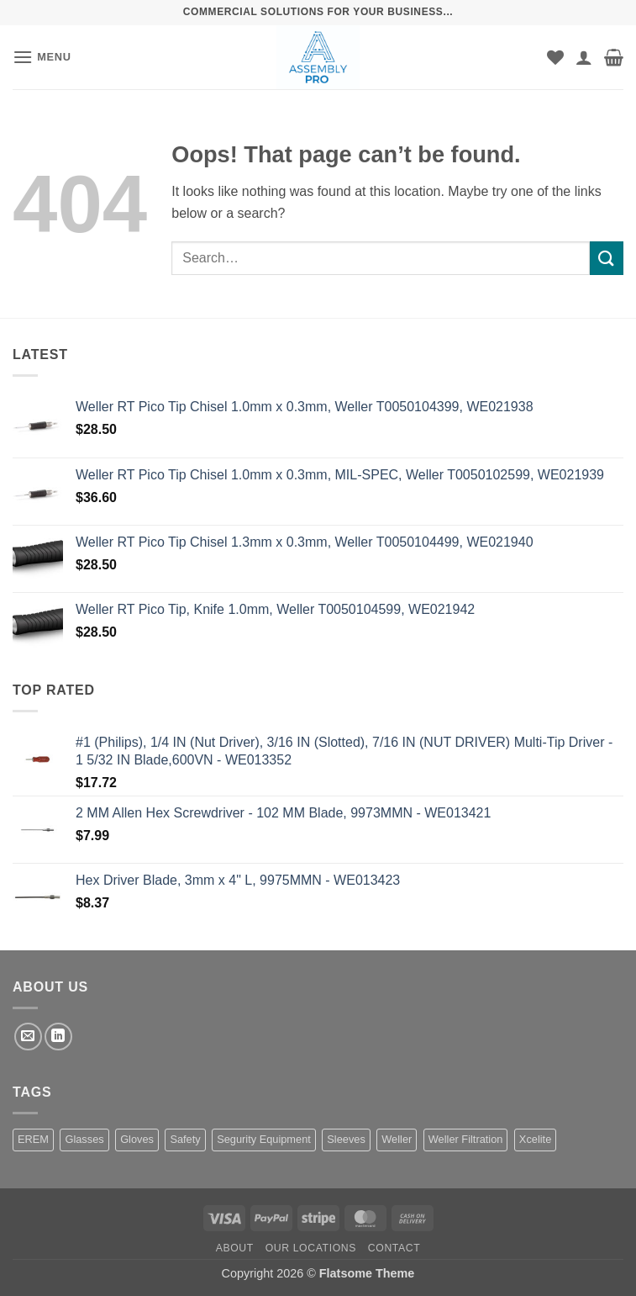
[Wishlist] (555, 57)
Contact (394, 1248)
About (235, 1248)
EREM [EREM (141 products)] (33, 1139)
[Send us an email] (28, 1036)
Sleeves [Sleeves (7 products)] (346, 1139)
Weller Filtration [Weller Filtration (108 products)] (465, 1139)
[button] (42, 56)
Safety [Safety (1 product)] (185, 1139)
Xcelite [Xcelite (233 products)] (535, 1139)
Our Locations (310, 1248)
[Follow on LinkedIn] (58, 1036)
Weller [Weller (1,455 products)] (396, 1139)
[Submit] (606, 257)
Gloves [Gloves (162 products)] (137, 1139)
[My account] (584, 57)
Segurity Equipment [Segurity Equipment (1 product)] (264, 1139)
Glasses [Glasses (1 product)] (84, 1139)
